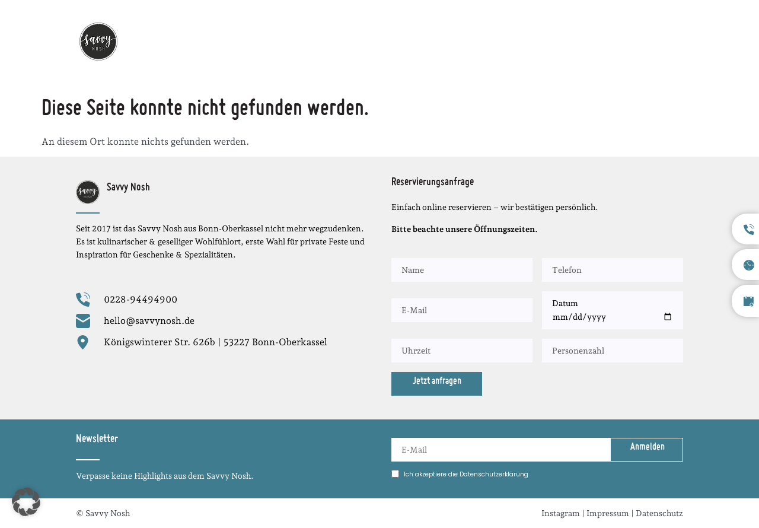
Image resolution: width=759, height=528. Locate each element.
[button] (26, 502)
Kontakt (664, 41)
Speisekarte (492, 41)
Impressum (607, 513)
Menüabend (420, 41)
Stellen (612, 41)
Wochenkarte (344, 41)
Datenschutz (659, 513)
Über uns (557, 41)
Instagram (560, 513)
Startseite (273, 41)
